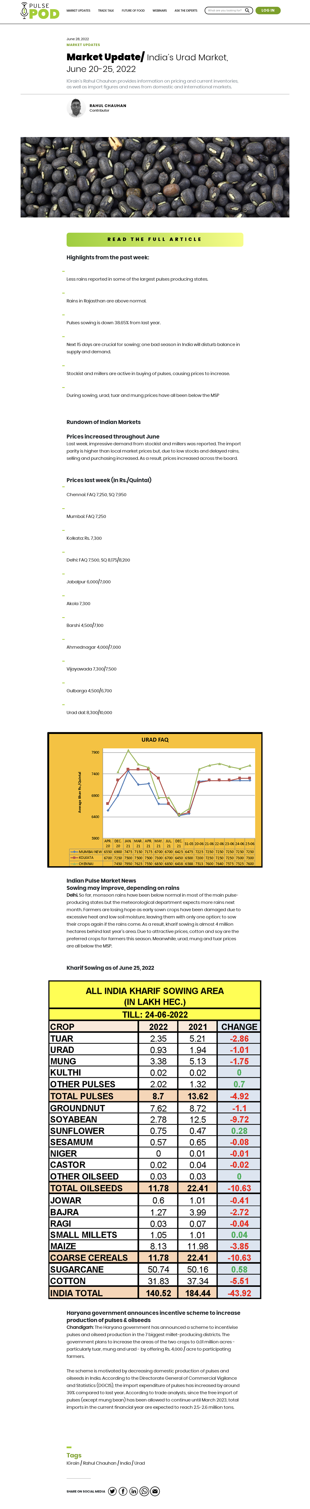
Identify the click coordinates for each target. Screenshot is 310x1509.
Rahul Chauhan (108, 106)
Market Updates (78, 10)
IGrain (73, 1463)
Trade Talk (106, 10)
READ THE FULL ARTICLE (155, 239)
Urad (139, 1463)
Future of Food (133, 10)
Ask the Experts (186, 10)
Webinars (160, 10)
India (125, 1463)
